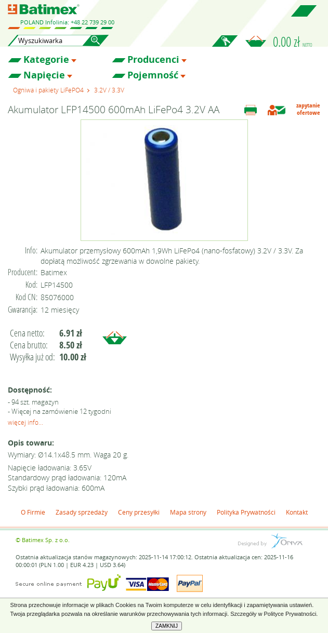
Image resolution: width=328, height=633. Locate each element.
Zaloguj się (225, 46)
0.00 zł (292, 41)
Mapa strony (188, 512)
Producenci (153, 59)
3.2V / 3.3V (109, 90)
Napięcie (44, 75)
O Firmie (33, 512)
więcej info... (25, 422)
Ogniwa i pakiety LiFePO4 (48, 90)
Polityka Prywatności (246, 512)
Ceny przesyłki (139, 512)
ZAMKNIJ (166, 626)
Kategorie (46, 59)
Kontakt (297, 512)
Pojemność (152, 75)
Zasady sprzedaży (82, 512)
